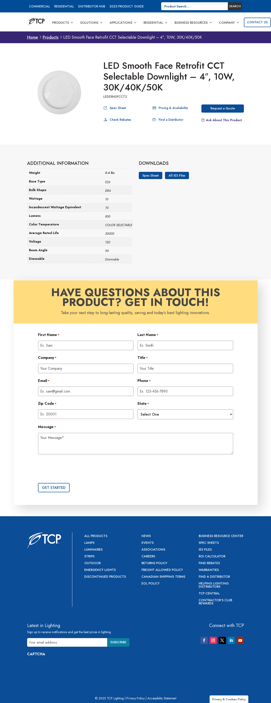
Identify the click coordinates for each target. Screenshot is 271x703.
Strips (89, 557)
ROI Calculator (212, 557)
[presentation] (72, 469)
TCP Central (209, 594)
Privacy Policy (135, 698)
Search (235, 6)
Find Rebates (209, 563)
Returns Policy (154, 563)
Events (147, 543)
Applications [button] (123, 22)
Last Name (147, 335)
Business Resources (193, 22)
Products (62, 22)
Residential (64, 7)
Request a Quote (222, 108)
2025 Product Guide (126, 7)
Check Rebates (120, 119)
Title (142, 358)
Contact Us (257, 22)
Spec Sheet (118, 108)
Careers (148, 557)
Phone (144, 381)
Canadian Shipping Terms (163, 577)
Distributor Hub (91, 7)
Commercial (39, 7)
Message (47, 427)
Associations (153, 550)
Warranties (209, 570)
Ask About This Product (224, 120)
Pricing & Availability (173, 108)
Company (229, 22)
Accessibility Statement (161, 698)
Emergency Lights (100, 570)
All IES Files (177, 175)
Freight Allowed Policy (162, 570)
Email (43, 381)
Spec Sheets (209, 543)
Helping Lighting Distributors (214, 585)
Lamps (89, 543)
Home (32, 37)
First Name (48, 335)
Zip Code (47, 403)
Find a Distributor (171, 119)
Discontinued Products (105, 577)
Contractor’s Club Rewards (215, 602)
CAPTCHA (36, 654)
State (143, 403)
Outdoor (92, 563)
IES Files (205, 550)
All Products (95, 536)
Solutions (91, 22)
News (146, 536)
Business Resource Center (221, 536)
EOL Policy (150, 584)
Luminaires (93, 550)
